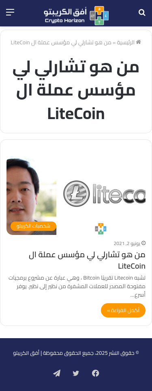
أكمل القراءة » (123, 310)
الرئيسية (129, 42)
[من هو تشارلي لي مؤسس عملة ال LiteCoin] (76, 195)
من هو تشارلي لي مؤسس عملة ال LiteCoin (87, 260)
